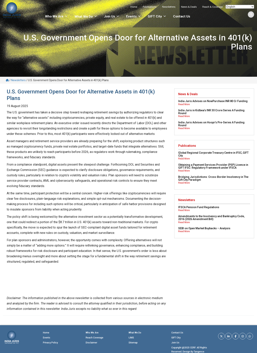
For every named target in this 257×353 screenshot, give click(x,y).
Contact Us (181, 16)
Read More (184, 104)
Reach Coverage (94, 337)
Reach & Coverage (212, 6)
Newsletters (168, 6)
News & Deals (189, 6)
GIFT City (157, 16)
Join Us (111, 16)
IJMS (131, 337)
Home (133, 6)
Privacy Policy (50, 342)
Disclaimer (91, 342)
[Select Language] (240, 7)
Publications (149, 6)
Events (133, 16)
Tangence (199, 351)
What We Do (135, 332)
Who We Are (56, 16)
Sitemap (133, 342)
